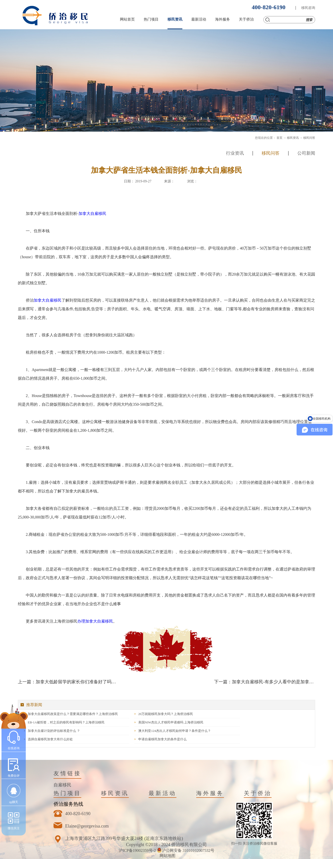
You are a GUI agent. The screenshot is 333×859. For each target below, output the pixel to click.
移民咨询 (308, 8)
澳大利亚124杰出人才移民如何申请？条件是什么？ (174, 731)
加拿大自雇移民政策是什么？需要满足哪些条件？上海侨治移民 (73, 714)
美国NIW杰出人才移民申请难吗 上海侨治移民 (170, 722)
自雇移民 (62, 784)
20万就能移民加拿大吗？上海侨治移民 (165, 714)
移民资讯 (293, 138)
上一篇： (68, 681)
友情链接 (67, 773)
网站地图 (166, 856)
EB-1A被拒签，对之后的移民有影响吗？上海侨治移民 (66, 722)
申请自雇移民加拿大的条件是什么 (162, 739)
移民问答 (309, 138)
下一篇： (264, 681)
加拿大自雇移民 (92, 213)
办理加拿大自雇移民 (95, 621)
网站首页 (127, 19)
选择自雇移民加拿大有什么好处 (50, 739)
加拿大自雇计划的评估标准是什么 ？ (54, 731)
